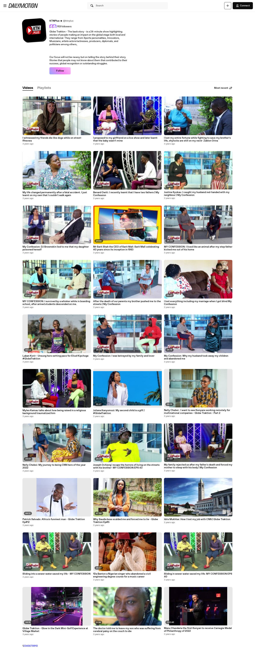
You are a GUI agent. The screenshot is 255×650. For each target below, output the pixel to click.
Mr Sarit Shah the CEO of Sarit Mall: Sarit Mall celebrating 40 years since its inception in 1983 (126, 248)
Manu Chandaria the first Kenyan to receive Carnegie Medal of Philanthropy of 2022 (198, 629)
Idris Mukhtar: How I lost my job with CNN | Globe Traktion (197, 519)
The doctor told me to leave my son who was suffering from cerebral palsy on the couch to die (127, 630)
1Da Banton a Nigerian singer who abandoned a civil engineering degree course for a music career (122, 575)
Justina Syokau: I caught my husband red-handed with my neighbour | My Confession (197, 194)
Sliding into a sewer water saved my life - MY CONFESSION (56, 573)
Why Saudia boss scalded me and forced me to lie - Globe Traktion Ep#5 (125, 521)
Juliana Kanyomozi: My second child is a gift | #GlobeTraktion (118, 412)
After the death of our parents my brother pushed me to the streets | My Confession (127, 303)
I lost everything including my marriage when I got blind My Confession (198, 303)
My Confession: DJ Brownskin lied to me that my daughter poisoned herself (55, 248)
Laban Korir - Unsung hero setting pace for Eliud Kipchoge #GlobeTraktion (55, 357)
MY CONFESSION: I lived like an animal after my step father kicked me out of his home (198, 248)
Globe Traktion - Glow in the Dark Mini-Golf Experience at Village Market (55, 630)
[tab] (27, 88)
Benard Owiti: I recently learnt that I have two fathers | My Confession (126, 194)
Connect (243, 5)
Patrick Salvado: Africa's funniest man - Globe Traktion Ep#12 (53, 521)
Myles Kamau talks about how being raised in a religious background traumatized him (54, 412)
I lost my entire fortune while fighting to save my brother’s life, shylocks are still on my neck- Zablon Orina (197, 139)
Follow (60, 70)
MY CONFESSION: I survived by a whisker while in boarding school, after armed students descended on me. (56, 303)
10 (36, 646)
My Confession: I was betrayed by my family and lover (123, 355)
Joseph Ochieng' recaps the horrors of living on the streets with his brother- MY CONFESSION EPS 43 (126, 466)
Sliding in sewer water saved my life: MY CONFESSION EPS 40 (198, 575)
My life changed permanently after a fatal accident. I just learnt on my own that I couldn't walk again (54, 194)
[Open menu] (5, 5)
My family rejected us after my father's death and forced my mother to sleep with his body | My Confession (198, 466)
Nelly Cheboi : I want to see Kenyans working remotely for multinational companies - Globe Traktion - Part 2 (197, 412)
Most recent (223, 88)
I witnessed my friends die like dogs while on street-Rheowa (52, 139)
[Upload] (227, 5)
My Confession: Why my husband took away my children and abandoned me (196, 357)
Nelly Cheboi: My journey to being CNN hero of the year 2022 (54, 466)
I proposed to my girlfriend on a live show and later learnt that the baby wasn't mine (125, 139)
